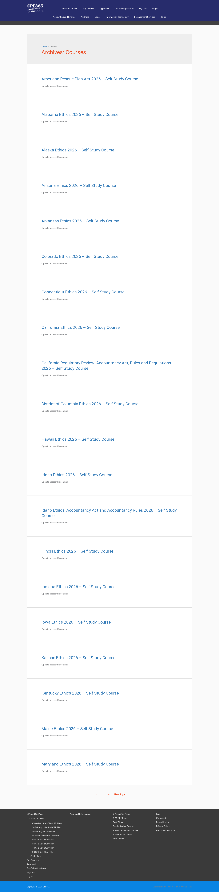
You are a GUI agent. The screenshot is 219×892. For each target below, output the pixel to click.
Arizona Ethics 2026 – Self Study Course (79, 185)
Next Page (121, 794)
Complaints (161, 817)
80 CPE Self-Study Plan (43, 839)
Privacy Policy (163, 826)
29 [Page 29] (108, 794)
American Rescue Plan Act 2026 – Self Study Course (90, 78)
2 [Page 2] (96, 794)
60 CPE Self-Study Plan (43, 843)
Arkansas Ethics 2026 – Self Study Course (80, 220)
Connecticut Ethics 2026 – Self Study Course (83, 291)
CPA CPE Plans (37, 818)
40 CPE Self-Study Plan (43, 847)
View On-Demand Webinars (126, 830)
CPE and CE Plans (35, 813)
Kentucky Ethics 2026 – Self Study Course (80, 693)
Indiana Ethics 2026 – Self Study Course (79, 586)
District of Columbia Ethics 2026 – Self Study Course (90, 403)
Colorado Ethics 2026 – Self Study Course (80, 256)
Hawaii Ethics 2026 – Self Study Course (78, 439)
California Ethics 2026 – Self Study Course (81, 327)
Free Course (118, 838)
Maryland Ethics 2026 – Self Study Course (80, 764)
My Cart (31, 872)
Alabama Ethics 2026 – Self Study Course (80, 114)
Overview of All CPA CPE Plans (47, 823)
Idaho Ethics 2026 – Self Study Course (77, 474)
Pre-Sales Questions (36, 868)
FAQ (158, 813)
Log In (30, 876)
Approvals (32, 864)
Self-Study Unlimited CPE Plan (46, 827)
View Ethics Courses (122, 834)
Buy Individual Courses (123, 826)
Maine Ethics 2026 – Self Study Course (77, 728)
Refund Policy (162, 822)
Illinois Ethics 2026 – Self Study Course (77, 551)
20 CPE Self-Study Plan (43, 851)
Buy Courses (33, 860)
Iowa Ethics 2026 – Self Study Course (76, 622)
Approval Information (80, 813)
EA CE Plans (35, 855)
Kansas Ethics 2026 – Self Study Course (78, 657)
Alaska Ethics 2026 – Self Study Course (78, 149)
